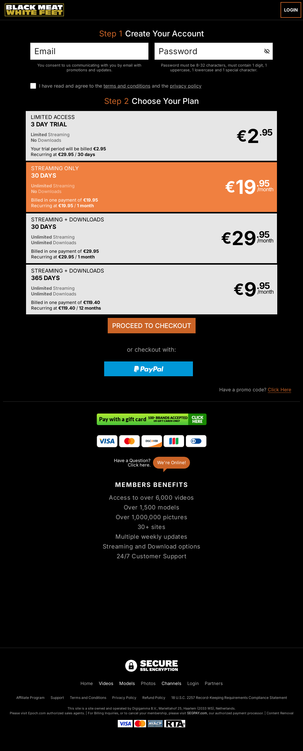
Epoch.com (37, 713)
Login (291, 10)
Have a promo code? (255, 288)
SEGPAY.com (197, 713)
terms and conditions (127, 86)
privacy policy (186, 86)
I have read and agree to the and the (120, 86)
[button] (77, 136)
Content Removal (280, 713)
